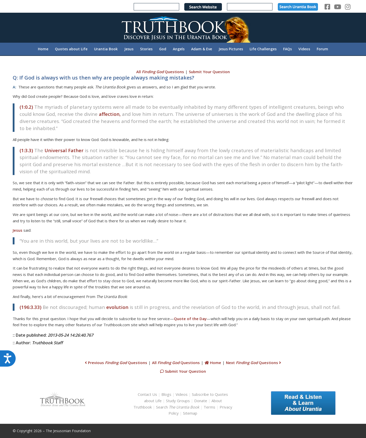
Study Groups (178, 400)
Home (213, 362)
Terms (209, 407)
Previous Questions (116, 362)
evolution (117, 307)
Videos (182, 394)
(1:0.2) (26, 107)
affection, (110, 114)
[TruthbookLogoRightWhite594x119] (183, 27)
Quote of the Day (190, 318)
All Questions (160, 71)
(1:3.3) (26, 150)
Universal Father (64, 150)
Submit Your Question (209, 71)
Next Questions (253, 362)
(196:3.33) (30, 307)
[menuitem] (43, 49)
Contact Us (147, 394)
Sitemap (190, 413)
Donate (200, 400)
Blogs (166, 394)
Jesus (17, 230)
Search (178, 407)
